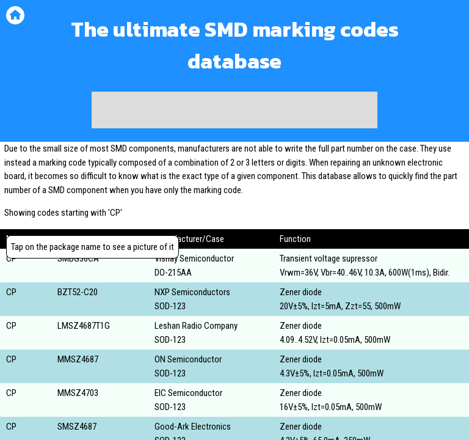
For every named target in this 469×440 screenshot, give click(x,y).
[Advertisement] (234, 110)
